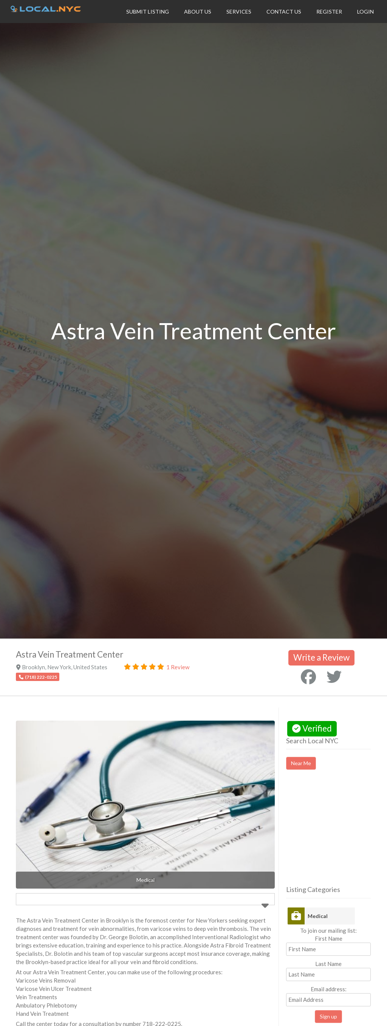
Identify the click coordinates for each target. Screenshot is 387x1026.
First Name (328, 938)
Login (365, 11)
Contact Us (283, 11)
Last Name (328, 963)
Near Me (301, 763)
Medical (318, 916)
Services (238, 11)
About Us (197, 11)
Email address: (328, 996)
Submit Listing (147, 11)
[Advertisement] (336, 834)
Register (329, 11)
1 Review (177, 667)
